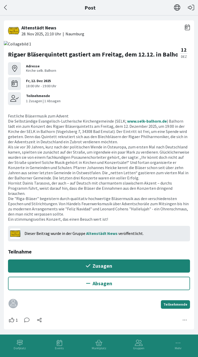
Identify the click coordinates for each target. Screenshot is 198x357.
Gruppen (138, 348)
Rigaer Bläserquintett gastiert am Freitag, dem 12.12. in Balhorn (96, 54)
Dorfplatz (20, 348)
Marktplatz (99, 348)
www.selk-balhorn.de (147, 121)
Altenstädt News (102, 233)
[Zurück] (6, 7)
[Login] (191, 7)
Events (59, 348)
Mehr (178, 348)
